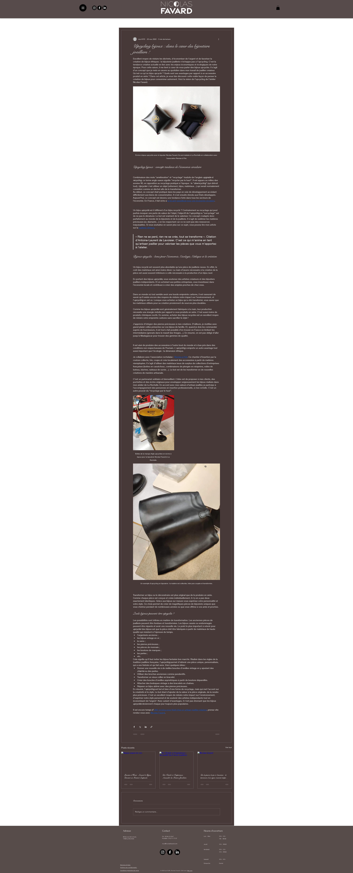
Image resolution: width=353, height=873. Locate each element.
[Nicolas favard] (215, 761)
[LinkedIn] (104, 8)
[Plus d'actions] (218, 39)
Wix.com (189, 870)
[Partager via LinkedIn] (146, 727)
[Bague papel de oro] (138, 761)
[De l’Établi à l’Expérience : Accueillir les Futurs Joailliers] (177, 761)
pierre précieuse (141, 23)
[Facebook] (99, 8)
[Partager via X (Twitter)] (140, 727)
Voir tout (229, 747)
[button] (278, 8)
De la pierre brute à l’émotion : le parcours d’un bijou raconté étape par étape (213, 776)
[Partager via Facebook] (134, 727)
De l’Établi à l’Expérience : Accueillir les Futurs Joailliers (174, 776)
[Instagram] (94, 8)
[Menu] (82, 7)
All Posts (125, 23)
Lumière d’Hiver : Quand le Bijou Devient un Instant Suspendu (137, 776)
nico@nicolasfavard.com (169, 844)
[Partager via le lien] (151, 727)
